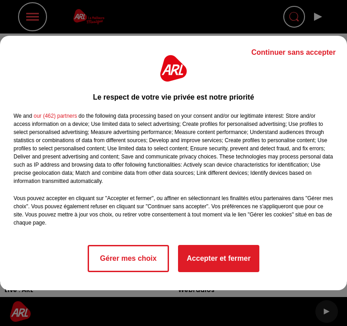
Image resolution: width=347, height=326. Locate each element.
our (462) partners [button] (55, 116)
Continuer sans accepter (293, 52)
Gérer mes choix (128, 258)
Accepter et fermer (218, 258)
